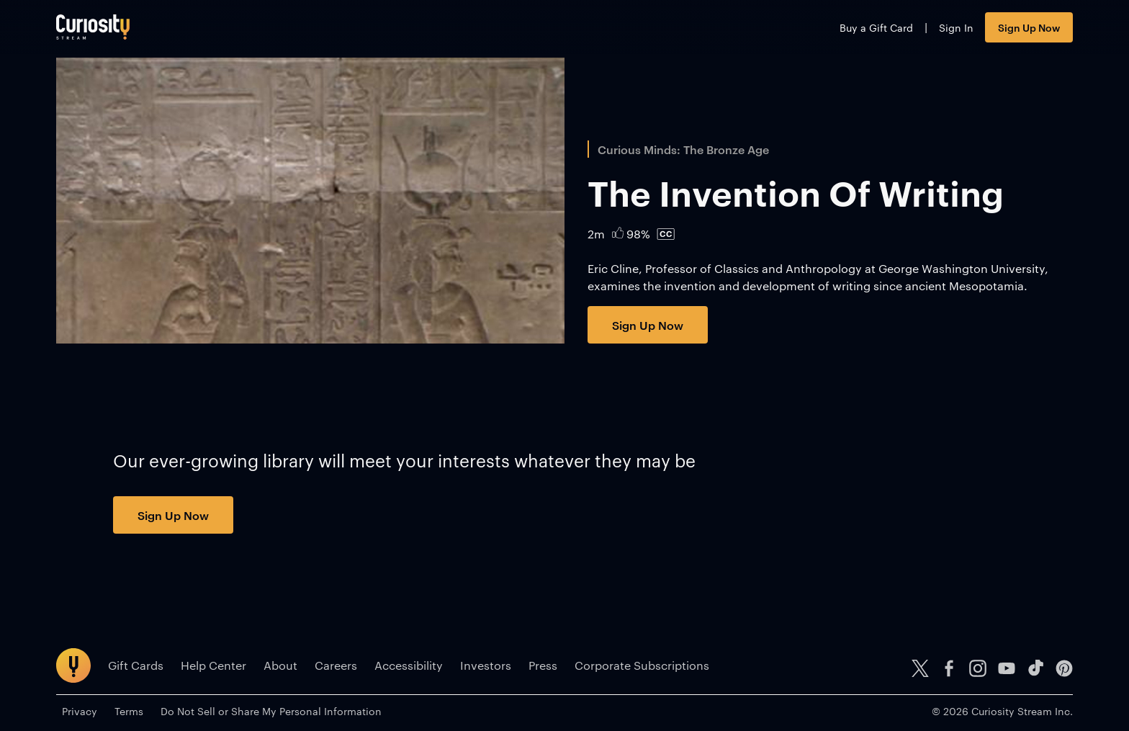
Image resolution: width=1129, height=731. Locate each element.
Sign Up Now (1029, 27)
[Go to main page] (93, 27)
